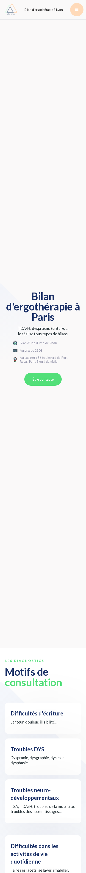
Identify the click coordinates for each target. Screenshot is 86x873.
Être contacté (43, 379)
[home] (10, 9)
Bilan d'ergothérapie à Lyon (44, 9)
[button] (76, 9)
